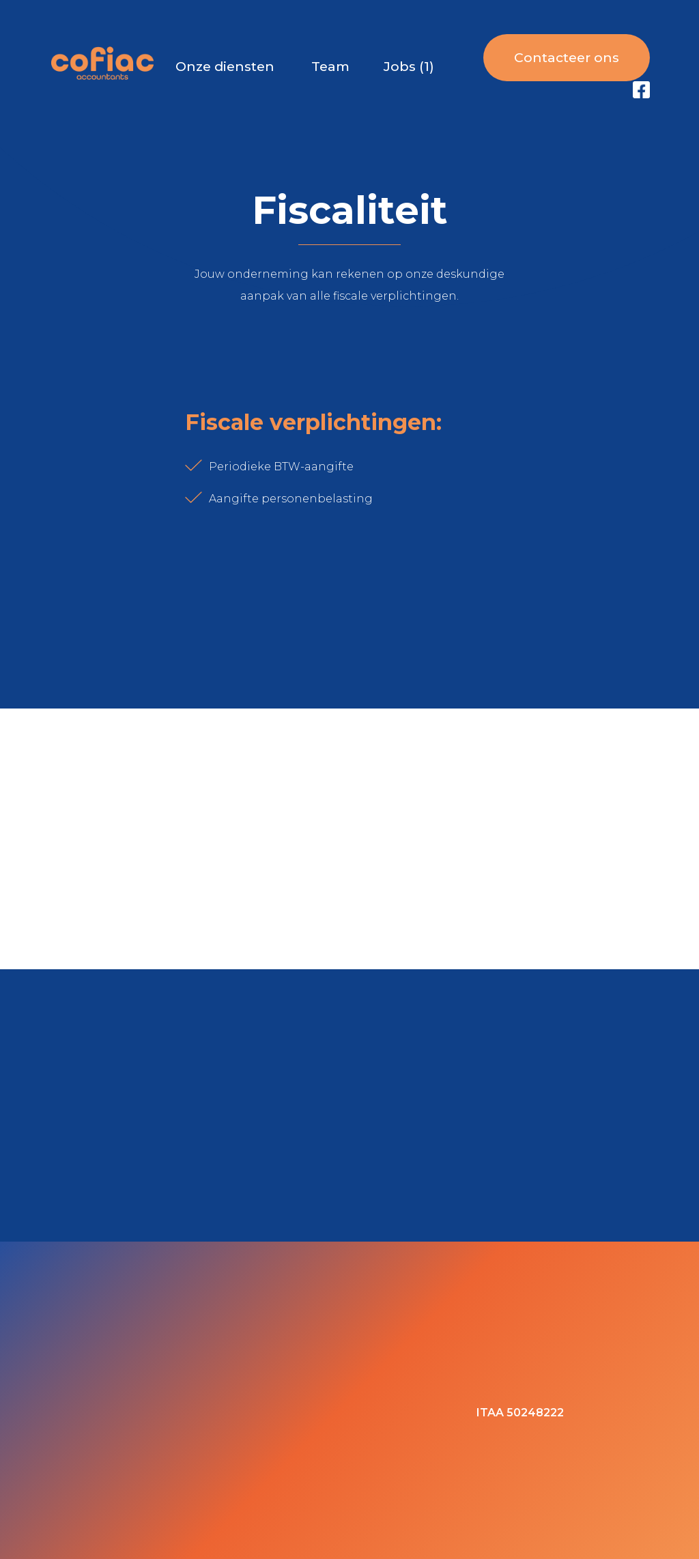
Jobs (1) (409, 66)
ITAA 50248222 (520, 1412)
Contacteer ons (566, 57)
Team (330, 66)
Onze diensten (224, 66)
